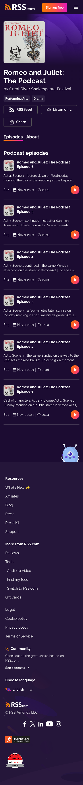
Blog (9, 505)
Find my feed (17, 579)
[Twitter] (32, 724)
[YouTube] (49, 724)
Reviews (12, 553)
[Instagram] (58, 724)
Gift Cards (13, 597)
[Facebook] (24, 724)
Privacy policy (16, 627)
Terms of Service (19, 636)
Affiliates (12, 496)
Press (9, 514)
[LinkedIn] (40, 724)
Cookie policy (16, 618)
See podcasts (17, 668)
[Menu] (76, 7)
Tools (9, 562)
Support (12, 532)
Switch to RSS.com (22, 588)
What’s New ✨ (17, 487)
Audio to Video (19, 571)
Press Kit (12, 523)
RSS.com (11, 660)
